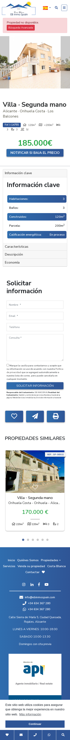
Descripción (14, 254)
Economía (12, 262)
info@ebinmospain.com (40, 597)
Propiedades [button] (49, 560)
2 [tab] (28, 540)
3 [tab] (33, 540)
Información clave (18, 173)
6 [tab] (47, 540)
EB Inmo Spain (18, 8)
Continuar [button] (35, 723)
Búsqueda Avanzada (20, 27)
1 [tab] (23, 540)
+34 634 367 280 (36, 603)
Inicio (11, 560)
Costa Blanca (56, 566)
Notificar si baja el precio (35, 152)
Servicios (9, 566)
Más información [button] (30, 714)
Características (16, 246)
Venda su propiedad (31, 566)
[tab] (35, 173)
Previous (4, 62)
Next (65, 62)
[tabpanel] (35, 491)
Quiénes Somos (28, 560)
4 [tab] (38, 540)
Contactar (32, 572)
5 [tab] (42, 540)
